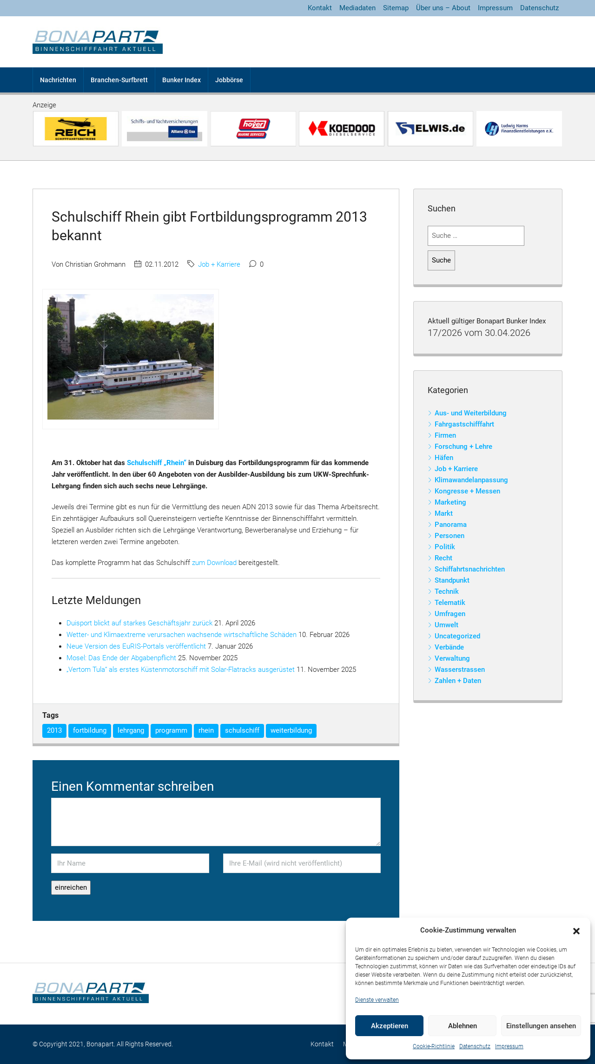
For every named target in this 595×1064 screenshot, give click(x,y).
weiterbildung (291, 730)
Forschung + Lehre (463, 446)
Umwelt (446, 625)
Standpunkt (452, 580)
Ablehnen (462, 1026)
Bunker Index (181, 80)
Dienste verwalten (377, 1000)
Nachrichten (58, 80)
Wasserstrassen (460, 669)
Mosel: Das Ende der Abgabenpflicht (121, 658)
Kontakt (320, 8)
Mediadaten (357, 8)
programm (171, 730)
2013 (54, 730)
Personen (449, 536)
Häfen (444, 457)
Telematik (450, 602)
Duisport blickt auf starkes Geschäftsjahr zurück (139, 623)
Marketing (450, 502)
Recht (443, 558)
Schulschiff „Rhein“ (156, 463)
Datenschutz (474, 1046)
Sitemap (396, 8)
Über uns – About (443, 8)
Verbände (449, 647)
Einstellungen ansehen (541, 1026)
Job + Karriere (219, 264)
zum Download (214, 562)
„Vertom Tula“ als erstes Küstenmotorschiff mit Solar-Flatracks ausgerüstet (180, 669)
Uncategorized (457, 636)
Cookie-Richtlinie (434, 1046)
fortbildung (89, 730)
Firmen (445, 435)
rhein (206, 730)
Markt (444, 513)
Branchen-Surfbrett (119, 80)
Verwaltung (452, 658)
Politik (445, 547)
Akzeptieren (389, 1026)
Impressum (509, 1046)
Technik (447, 591)
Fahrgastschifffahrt (464, 424)
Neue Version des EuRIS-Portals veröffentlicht (136, 646)
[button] (576, 930)
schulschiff (242, 730)
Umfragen (450, 614)
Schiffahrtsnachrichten (470, 569)
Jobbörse (229, 80)
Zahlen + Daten (458, 680)
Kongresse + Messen (467, 491)
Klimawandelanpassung (471, 480)
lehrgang (131, 730)
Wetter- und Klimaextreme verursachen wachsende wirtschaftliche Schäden (181, 635)
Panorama (451, 524)
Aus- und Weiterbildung (471, 413)
